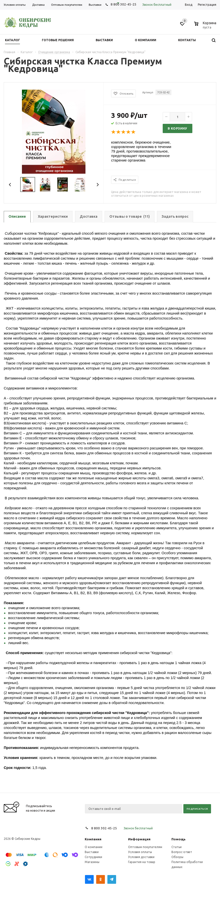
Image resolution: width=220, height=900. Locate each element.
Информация (139, 839)
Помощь (178, 839)
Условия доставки (141, 857)
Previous (10, 184)
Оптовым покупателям (145, 847)
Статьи (176, 847)
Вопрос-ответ (181, 852)
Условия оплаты (140, 852)
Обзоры (177, 857)
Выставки (92, 852)
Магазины (92, 862)
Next (97, 184)
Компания (93, 839)
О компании (93, 847)
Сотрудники (93, 857)
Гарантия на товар (141, 862)
